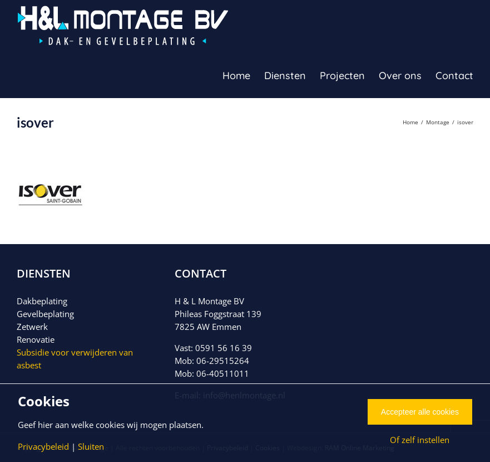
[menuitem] (243, 75)
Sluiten (91, 446)
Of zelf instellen (419, 439)
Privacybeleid (43, 446)
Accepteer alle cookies (420, 411)
